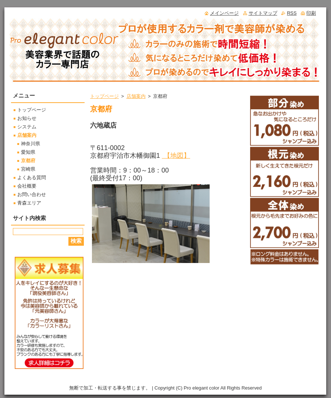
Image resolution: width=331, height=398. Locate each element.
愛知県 (28, 152)
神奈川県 (30, 143)
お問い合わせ (31, 194)
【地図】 (176, 155)
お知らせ (26, 118)
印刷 (311, 13)
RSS (291, 13)
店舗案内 (136, 96)
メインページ (224, 13)
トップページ (104, 96)
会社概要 (26, 186)
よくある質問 (31, 177)
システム (26, 126)
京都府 (28, 160)
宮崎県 (28, 169)
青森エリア (29, 203)
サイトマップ (263, 13)
